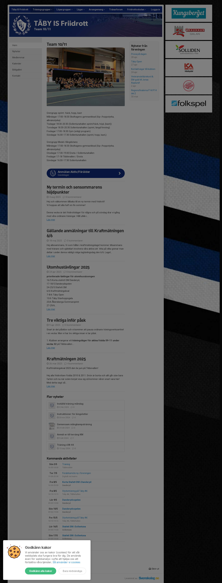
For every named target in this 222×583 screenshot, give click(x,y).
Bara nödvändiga (72, 571)
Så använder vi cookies (66, 562)
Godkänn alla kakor (40, 571)
